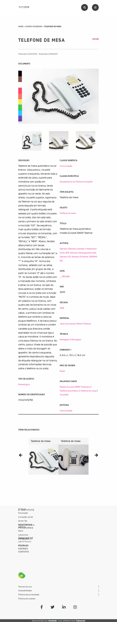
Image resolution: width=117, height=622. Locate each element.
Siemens (86, 387)
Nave (20, 530)
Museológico (24, 384)
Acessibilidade (25, 590)
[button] (20, 455)
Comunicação (66, 166)
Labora (21, 526)
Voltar (95, 39)
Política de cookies (26, 598)
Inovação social (25, 517)
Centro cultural (25, 537)
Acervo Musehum (33, 26)
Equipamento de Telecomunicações (76, 181)
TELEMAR (64, 395)
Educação (23, 513)
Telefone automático (69, 390)
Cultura (22, 509)
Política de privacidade (28, 594)
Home (20, 26)
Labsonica (23, 535)
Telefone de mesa (68, 213)
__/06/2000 (65, 276)
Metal (79, 323)
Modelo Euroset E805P (70, 387)
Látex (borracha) (67, 323)
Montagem (76, 339)
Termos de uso (25, 586)
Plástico (87, 323)
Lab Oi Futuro (24, 541)
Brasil (62, 371)
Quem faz (22, 521)
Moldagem (64, 339)
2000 (62, 308)
